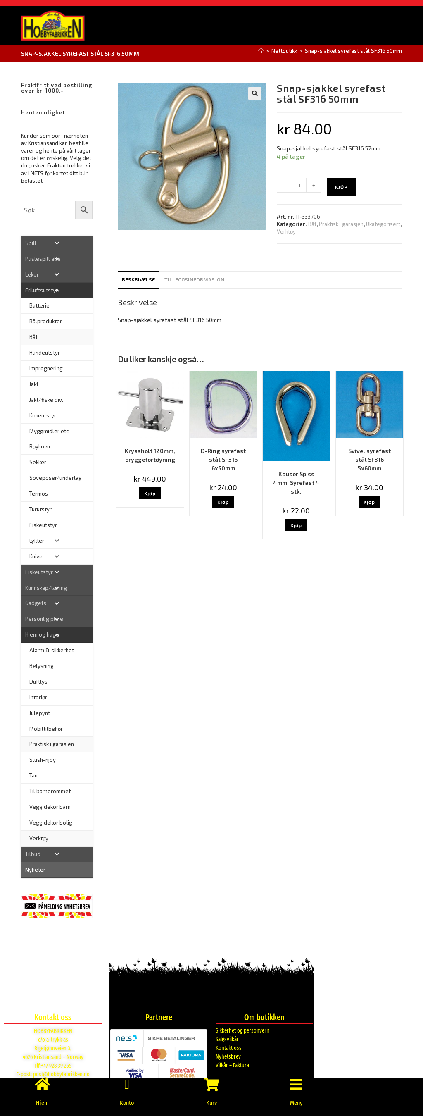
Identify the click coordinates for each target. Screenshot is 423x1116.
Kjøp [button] (150, 493)
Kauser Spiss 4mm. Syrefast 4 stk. (296, 482)
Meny (296, 1102)
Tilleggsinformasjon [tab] (194, 279)
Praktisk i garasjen (341, 223)
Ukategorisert (383, 223)
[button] (254, 93)
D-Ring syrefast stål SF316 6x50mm (223, 459)
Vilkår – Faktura (232, 1064)
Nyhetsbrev (228, 1056)
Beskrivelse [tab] (138, 279)
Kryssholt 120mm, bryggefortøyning (150, 455)
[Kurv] (211, 1081)
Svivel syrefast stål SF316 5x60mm (369, 459)
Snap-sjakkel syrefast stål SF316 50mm (353, 50)
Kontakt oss (229, 1047)
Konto (126, 1102)
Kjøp (341, 186)
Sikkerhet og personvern (242, 1030)
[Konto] (126, 1081)
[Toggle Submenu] (57, 242)
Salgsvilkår (227, 1038)
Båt (312, 223)
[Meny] (296, 1081)
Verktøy (286, 231)
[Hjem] (261, 50)
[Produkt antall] (299, 184)
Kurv (211, 1102)
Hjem (42, 1102)
